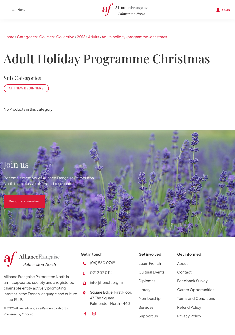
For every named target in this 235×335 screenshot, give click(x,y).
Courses (46, 36)
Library (145, 289)
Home (9, 36)
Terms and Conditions (196, 298)
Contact (184, 272)
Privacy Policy (189, 316)
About (182, 263)
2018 (81, 36)
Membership (150, 298)
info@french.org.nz (106, 282)
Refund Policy (189, 307)
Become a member (19, 198)
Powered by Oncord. (19, 314)
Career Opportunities (195, 289)
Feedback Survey (192, 280)
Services (146, 307)
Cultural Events (152, 272)
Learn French (150, 263)
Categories (27, 36)
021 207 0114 (101, 272)
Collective (65, 36)
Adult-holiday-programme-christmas (134, 36)
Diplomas (147, 280)
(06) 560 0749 (102, 262)
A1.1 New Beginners (26, 88)
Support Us (148, 316)
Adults (93, 36)
